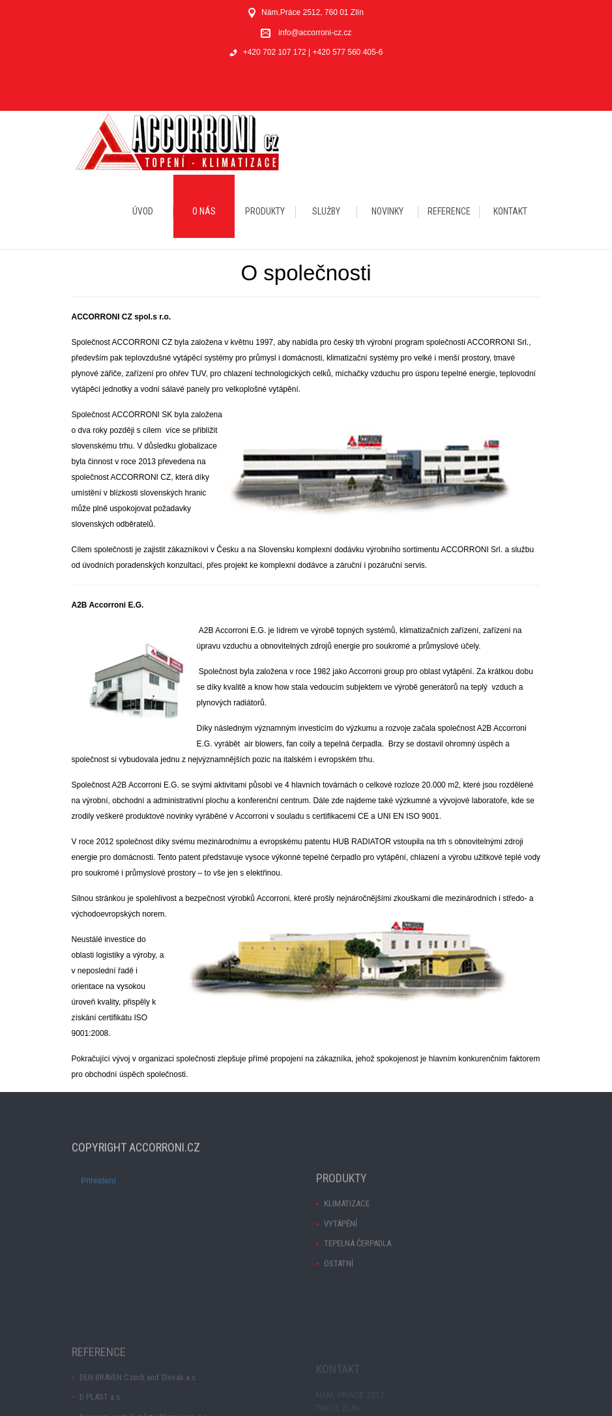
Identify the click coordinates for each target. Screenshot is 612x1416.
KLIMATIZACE (347, 1227)
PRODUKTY (265, 211)
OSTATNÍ (338, 1286)
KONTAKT (510, 211)
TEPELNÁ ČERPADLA (357, 1266)
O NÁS (204, 211)
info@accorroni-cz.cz (314, 32)
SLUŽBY (326, 211)
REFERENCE (449, 211)
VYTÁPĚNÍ (340, 1246)
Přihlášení (98, 1191)
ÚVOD (142, 211)
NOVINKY (387, 211)
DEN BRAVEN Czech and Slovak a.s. (138, 1404)
